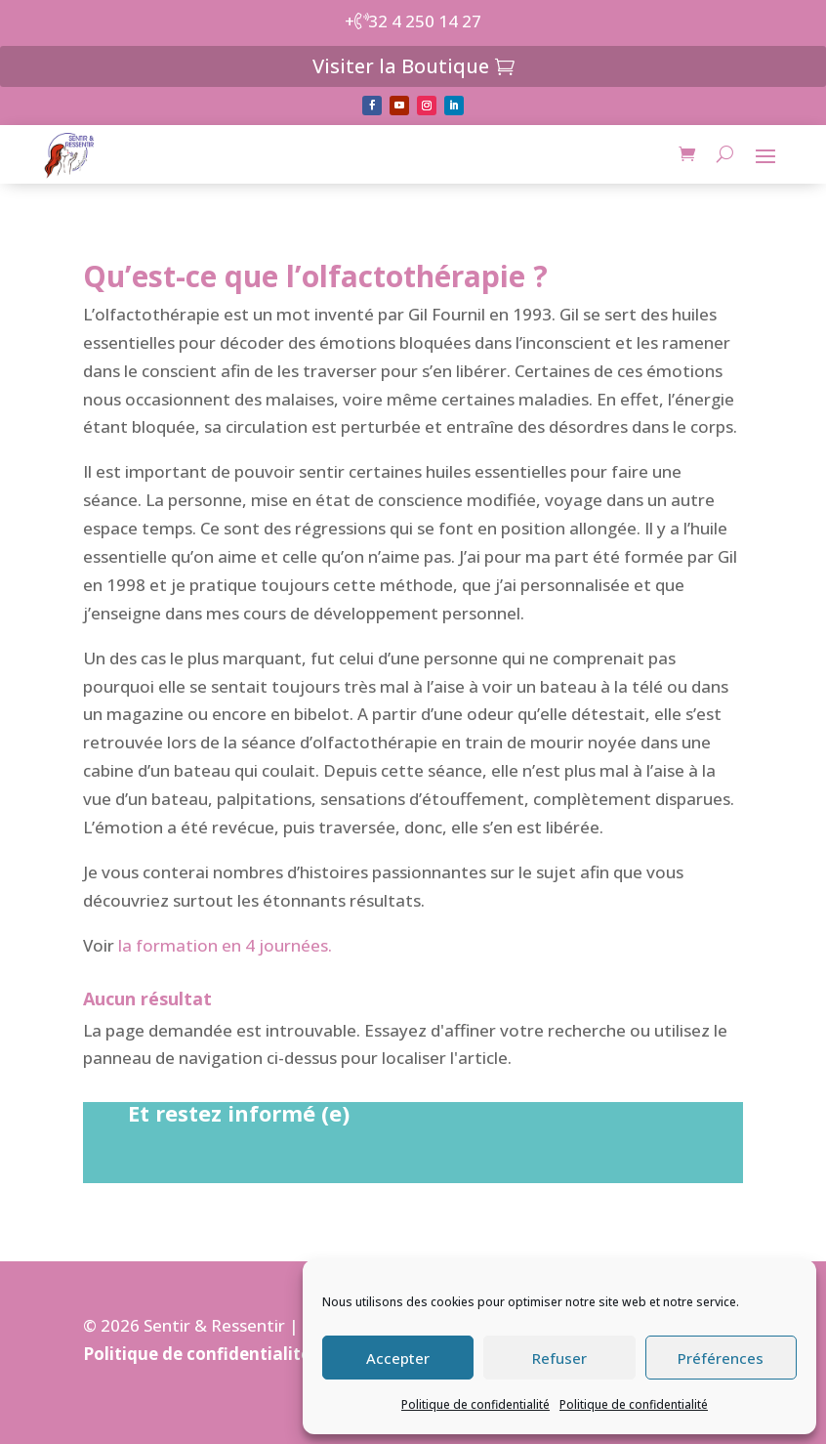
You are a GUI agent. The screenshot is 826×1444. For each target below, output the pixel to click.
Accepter (398, 1358)
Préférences (721, 1358)
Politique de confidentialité (475, 1404)
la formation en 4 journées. (225, 945)
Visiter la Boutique (400, 66)
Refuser (559, 1358)
